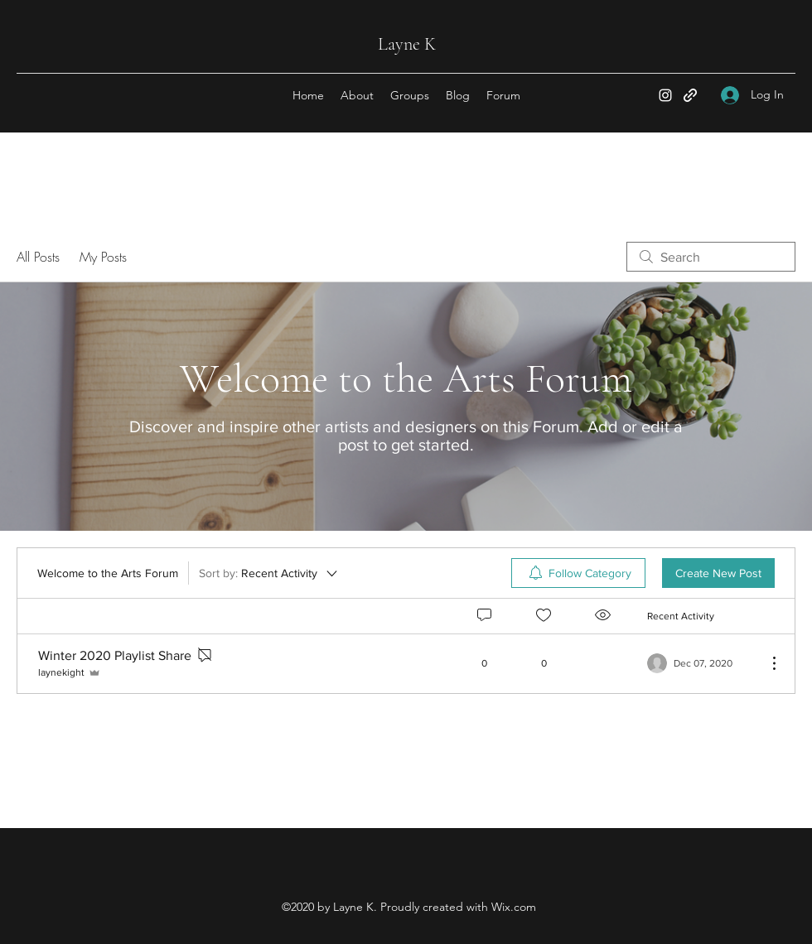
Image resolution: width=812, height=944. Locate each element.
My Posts (103, 257)
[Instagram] (665, 95)
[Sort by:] (269, 573)
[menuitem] (578, 573)
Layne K (407, 44)
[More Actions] (766, 663)
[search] (710, 257)
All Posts (38, 257)
